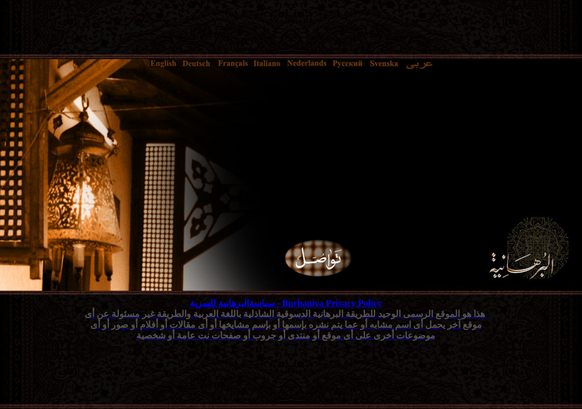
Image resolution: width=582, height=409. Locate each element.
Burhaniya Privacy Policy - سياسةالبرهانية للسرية (285, 303)
